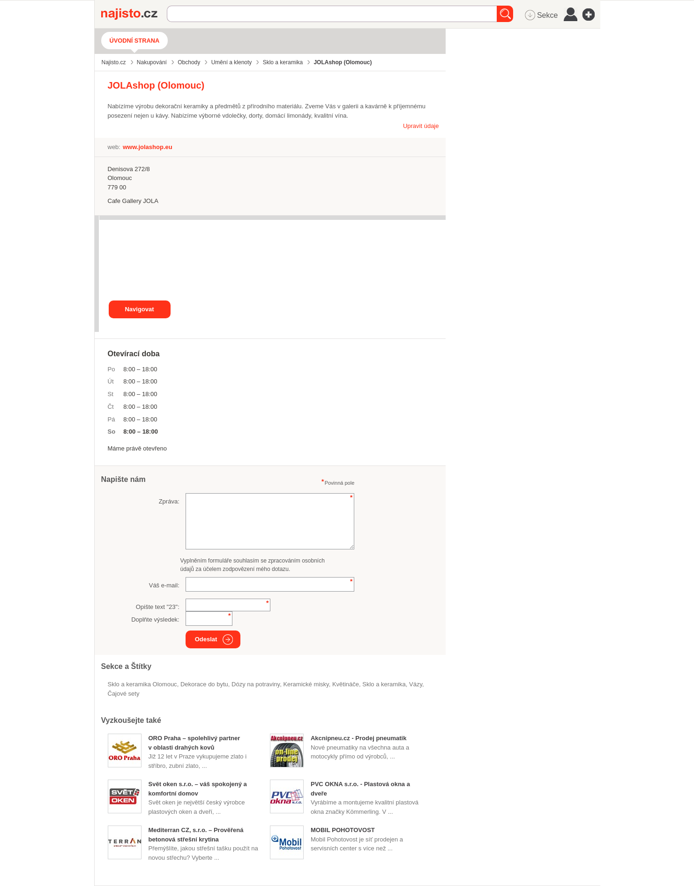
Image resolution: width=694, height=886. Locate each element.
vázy (415, 684)
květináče (345, 684)
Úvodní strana (135, 40)
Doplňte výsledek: (155, 619)
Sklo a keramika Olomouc (142, 684)
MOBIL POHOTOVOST (343, 829)
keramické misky (305, 684)
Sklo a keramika (383, 684)
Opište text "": (157, 606)
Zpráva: (169, 501)
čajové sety (124, 693)
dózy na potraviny (255, 684)
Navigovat (139, 309)
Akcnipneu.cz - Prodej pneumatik (358, 738)
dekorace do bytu (204, 684)
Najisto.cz (134, 14)
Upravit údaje (421, 125)
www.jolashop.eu (147, 146)
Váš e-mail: (164, 585)
